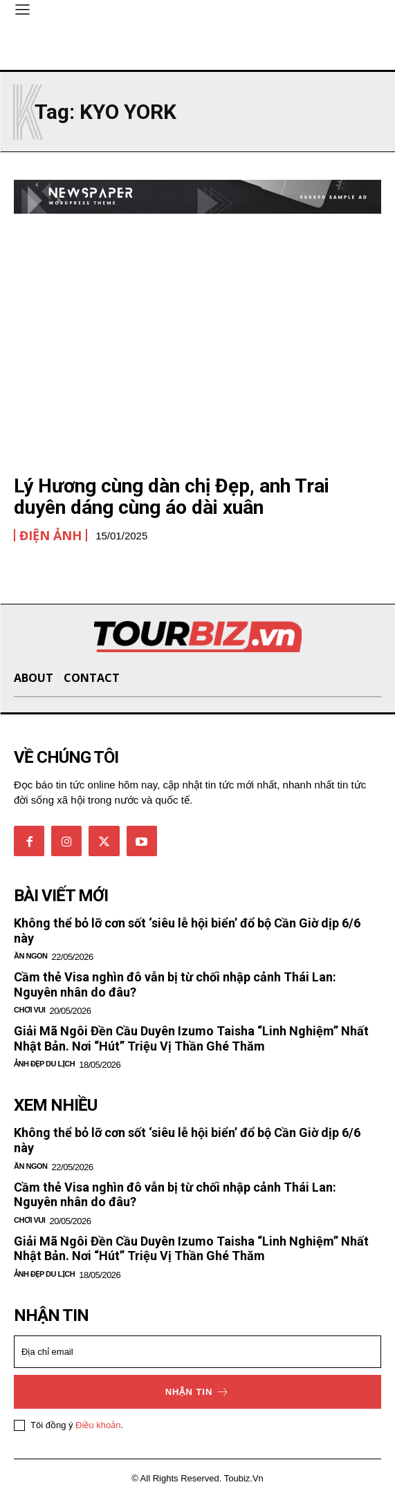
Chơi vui (29, 1010)
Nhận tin (197, 1391)
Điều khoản (97, 1425)
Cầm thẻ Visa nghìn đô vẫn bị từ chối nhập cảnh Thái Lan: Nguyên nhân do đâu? (175, 1195)
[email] (197, 1351)
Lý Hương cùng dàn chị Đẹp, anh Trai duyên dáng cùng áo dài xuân (171, 496)
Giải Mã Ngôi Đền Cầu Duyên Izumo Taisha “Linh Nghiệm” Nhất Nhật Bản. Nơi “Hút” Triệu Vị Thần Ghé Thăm (191, 1038)
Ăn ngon (30, 956)
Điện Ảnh (50, 535)
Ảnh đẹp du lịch (44, 1064)
